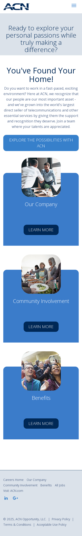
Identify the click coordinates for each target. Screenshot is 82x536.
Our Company (36, 480)
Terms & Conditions (17, 524)
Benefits (46, 485)
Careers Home (13, 480)
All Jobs (60, 485)
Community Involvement (20, 485)
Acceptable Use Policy (51, 524)
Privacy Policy (61, 519)
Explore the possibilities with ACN (41, 143)
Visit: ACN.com (13, 491)
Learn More (41, 230)
